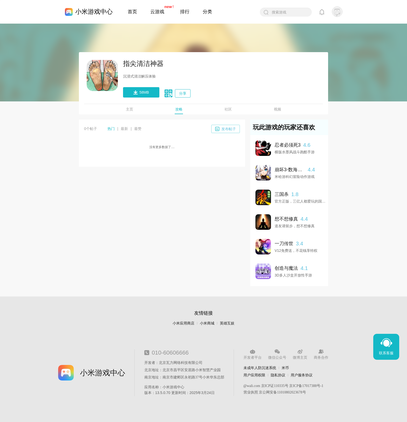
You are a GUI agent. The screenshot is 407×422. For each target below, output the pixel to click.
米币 (285, 368)
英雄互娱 (227, 323)
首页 (132, 11)
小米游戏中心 (94, 11)
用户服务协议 (302, 375)
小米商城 (207, 323)
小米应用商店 (183, 323)
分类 (207, 11)
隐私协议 (278, 375)
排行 (184, 11)
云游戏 (157, 11)
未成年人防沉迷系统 (259, 368)
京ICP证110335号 (274, 386)
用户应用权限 (254, 375)
